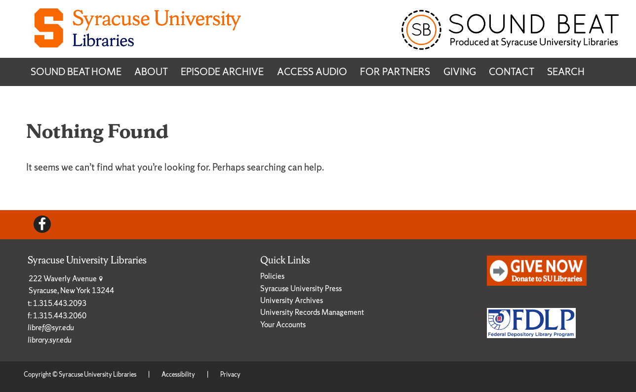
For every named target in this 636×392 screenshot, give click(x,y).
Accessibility (178, 374)
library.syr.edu (50, 340)
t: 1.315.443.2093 (57, 303)
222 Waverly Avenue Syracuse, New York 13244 (71, 284)
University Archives (291, 300)
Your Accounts (283, 324)
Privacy (230, 374)
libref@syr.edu (51, 327)
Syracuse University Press (301, 288)
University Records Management (312, 312)
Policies (272, 276)
